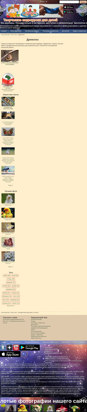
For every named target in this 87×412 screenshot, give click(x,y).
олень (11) (15, 303)
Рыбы (33, 329)
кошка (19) (15, 293)
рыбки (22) (15, 286)
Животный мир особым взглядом (57, 358)
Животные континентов (38, 336)
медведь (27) (11, 282)
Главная (4, 31)
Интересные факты (32, 31)
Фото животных (15, 31)
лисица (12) (6, 303)
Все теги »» (11, 306)
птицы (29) (10, 279)
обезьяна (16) (6, 296)
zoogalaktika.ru (22, 386)
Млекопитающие (36, 319)
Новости (48, 351)
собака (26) (6, 286)
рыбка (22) (6, 293)
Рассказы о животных (50, 31)
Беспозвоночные (36, 331)
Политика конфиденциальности (13, 319)
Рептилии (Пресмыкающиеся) (40, 326)
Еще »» (10, 185)
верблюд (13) (15, 300)
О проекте (48, 347)
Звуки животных (36, 338)
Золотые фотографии (38, 333)
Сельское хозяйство (52, 353)
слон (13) (5, 300)
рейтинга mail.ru (59, 371)
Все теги (14, 34)
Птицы (33, 321)
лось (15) (16, 296)
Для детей (65, 31)
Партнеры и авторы (52, 349)
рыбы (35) (7, 275)
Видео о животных (79, 31)
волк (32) (15, 275)
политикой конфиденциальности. (70, 393)
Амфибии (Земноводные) (39, 328)
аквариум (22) (10, 289)
